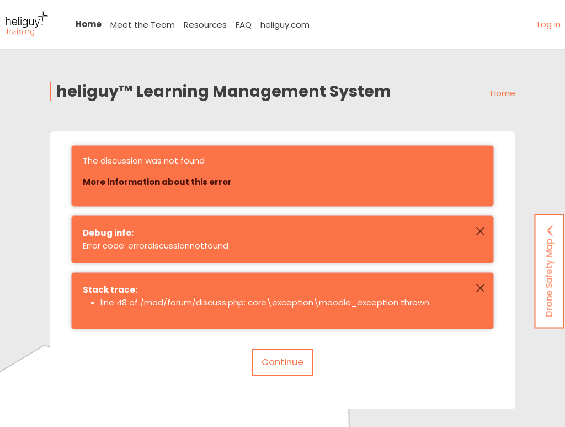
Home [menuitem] (89, 24)
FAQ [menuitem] (244, 24)
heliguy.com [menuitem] (285, 24)
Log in (549, 24)
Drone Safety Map (549, 271)
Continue (282, 362)
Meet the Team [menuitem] (142, 24)
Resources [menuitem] (205, 24)
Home (503, 93)
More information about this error (157, 182)
